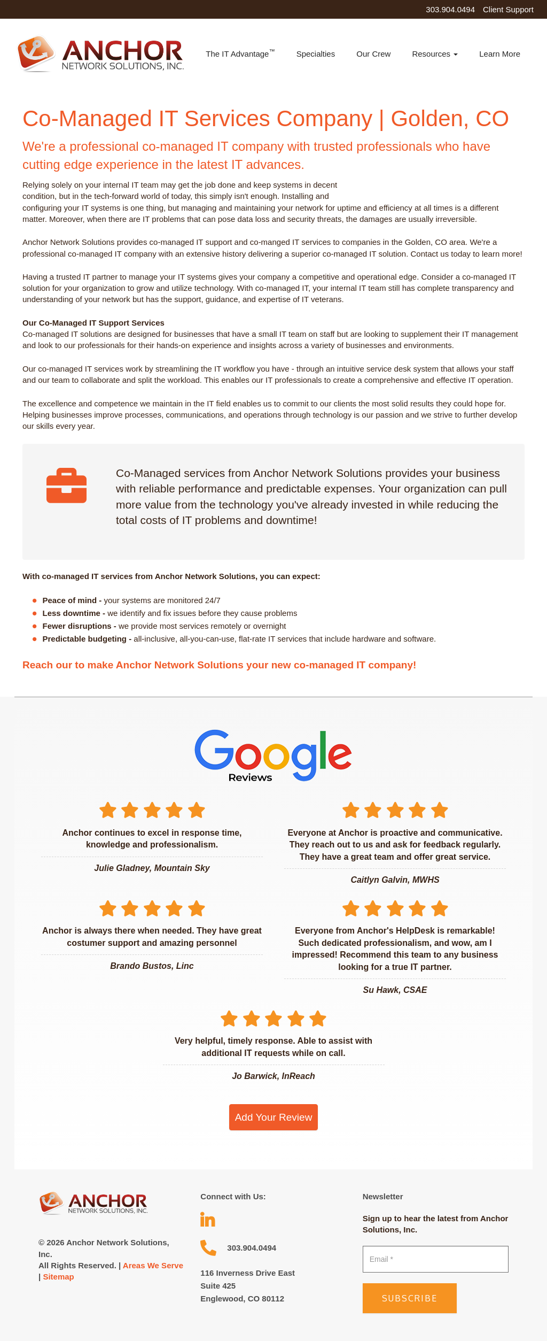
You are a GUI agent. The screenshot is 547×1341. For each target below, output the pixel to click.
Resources (435, 53)
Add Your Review (273, 1117)
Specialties (315, 53)
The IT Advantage (240, 53)
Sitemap (58, 1276)
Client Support (508, 9)
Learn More (499, 53)
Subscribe (409, 1298)
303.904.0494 (450, 9)
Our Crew (373, 53)
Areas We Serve (153, 1265)
